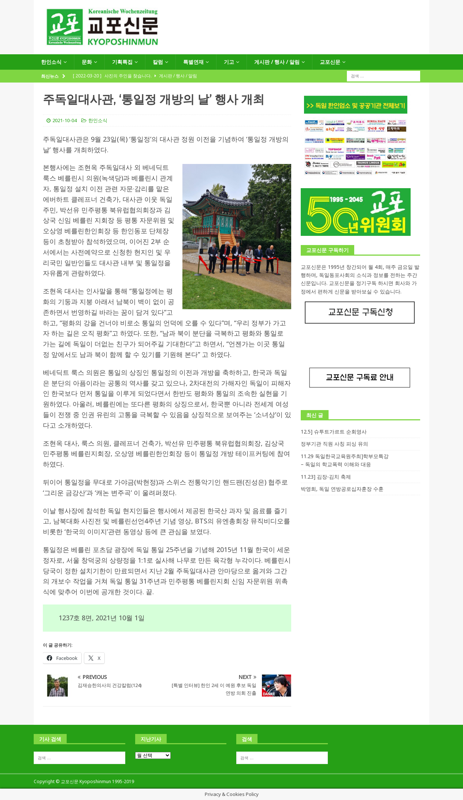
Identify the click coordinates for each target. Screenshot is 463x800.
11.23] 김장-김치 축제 (326, 476)
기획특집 (122, 61)
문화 (87, 61)
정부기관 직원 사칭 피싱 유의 (334, 443)
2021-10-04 (64, 120)
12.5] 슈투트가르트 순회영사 (334, 431)
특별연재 (193, 61)
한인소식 (51, 61)
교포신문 (330, 61)
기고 (229, 61)
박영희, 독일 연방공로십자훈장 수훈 (342, 488)
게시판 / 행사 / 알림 (277, 61)
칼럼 (158, 61)
